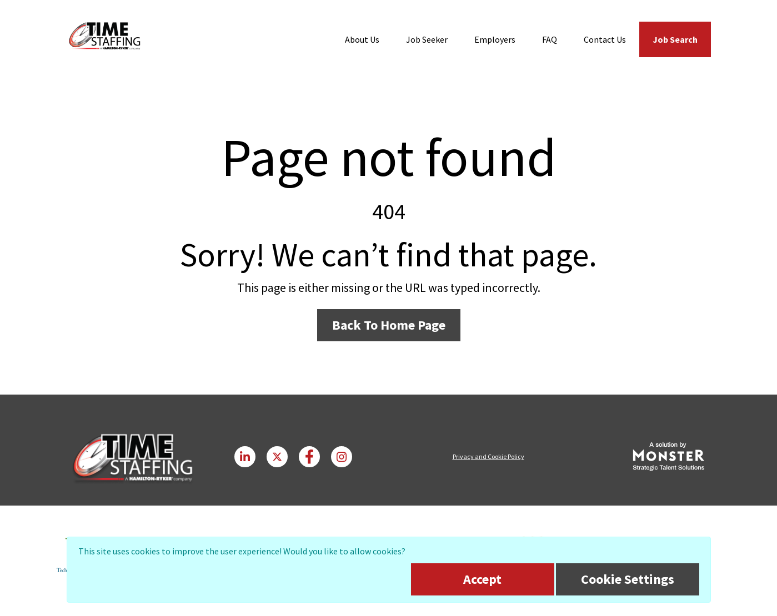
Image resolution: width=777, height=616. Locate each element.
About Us (362, 39)
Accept (482, 579)
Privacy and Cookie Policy (488, 456)
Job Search (675, 39)
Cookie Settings (627, 579)
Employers (494, 39)
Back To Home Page (388, 325)
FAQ (549, 39)
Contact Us (605, 39)
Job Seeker (427, 39)
